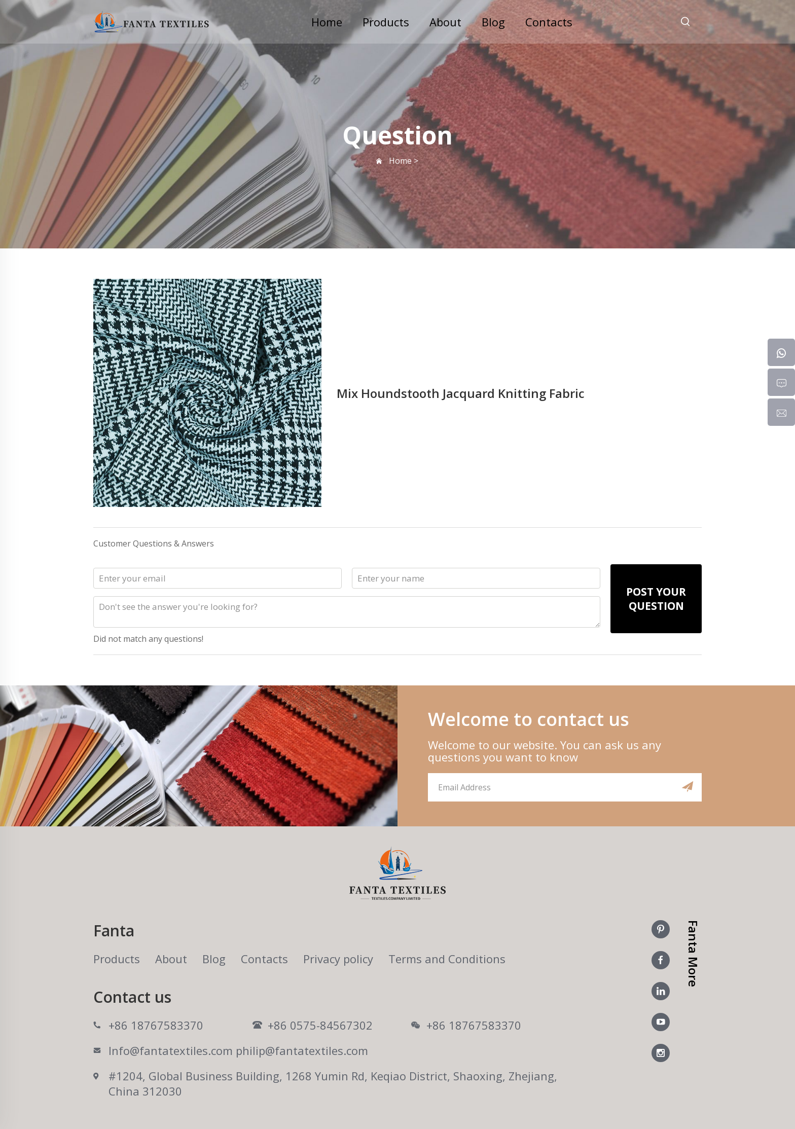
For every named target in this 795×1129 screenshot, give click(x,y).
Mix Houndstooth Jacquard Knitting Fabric (461, 393)
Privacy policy (338, 958)
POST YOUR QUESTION (656, 599)
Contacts (548, 21)
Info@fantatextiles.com (171, 1050)
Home (326, 21)
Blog (493, 21)
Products (386, 21)
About (445, 21)
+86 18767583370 (156, 1025)
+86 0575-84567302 (320, 1025)
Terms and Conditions (446, 958)
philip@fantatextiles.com (302, 1050)
